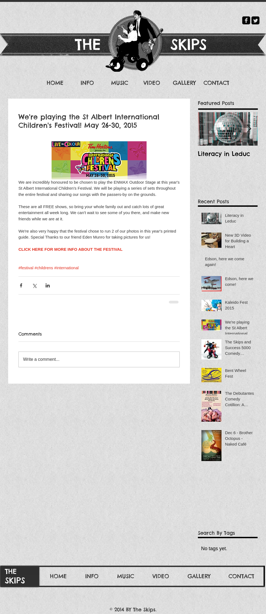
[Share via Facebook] (21, 285)
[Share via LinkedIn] (47, 285)
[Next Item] (248, 129)
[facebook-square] (246, 20)
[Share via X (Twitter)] (34, 285)
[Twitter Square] (255, 20)
